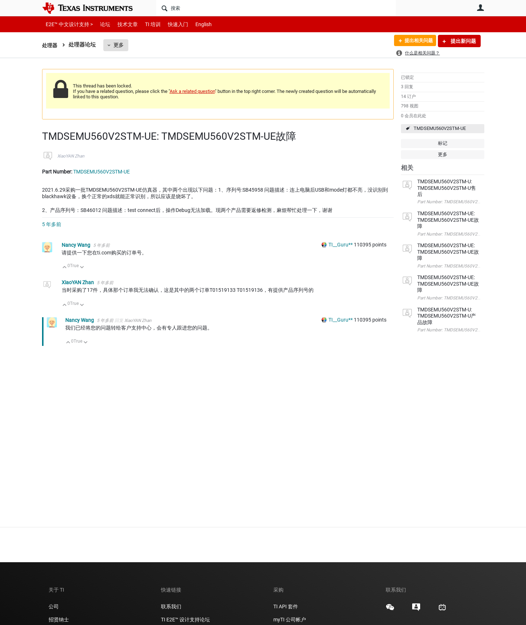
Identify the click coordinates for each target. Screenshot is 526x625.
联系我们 (171, 606)
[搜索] (276, 8)
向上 (65, 268)
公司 (54, 606)
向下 (82, 268)
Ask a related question (192, 91)
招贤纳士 (59, 619)
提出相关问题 (416, 41)
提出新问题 (463, 41)
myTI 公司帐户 (289, 619)
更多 (120, 45)
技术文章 (122, 24)
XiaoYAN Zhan (70, 156)
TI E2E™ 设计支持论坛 (185, 619)
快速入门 (170, 24)
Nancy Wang (76, 245)
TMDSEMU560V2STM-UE (440, 128)
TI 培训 (146, 24)
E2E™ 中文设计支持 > (67, 24)
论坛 (101, 24)
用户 (480, 7)
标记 (442, 143)
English (194, 24)
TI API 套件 (285, 606)
